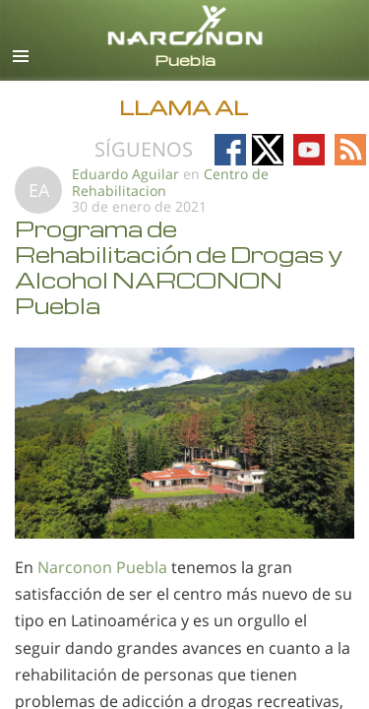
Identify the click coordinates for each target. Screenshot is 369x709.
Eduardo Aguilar (127, 173)
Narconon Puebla (102, 567)
